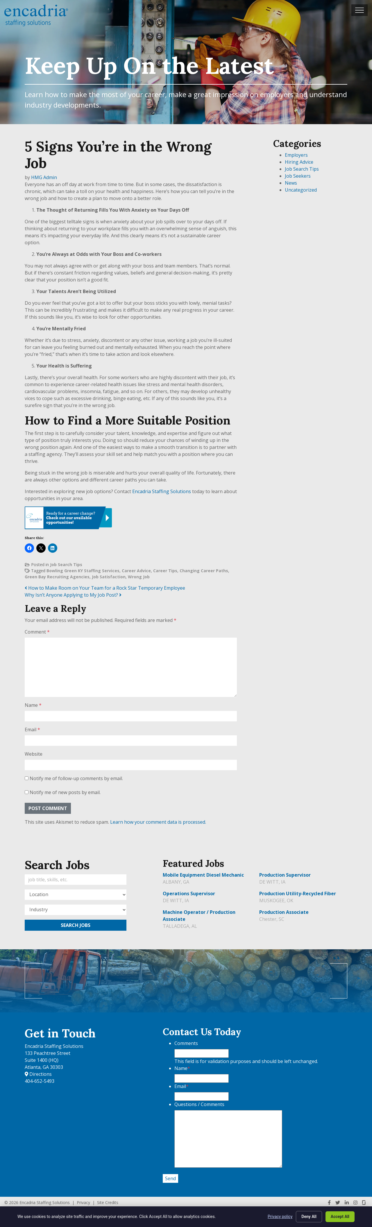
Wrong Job (139, 576)
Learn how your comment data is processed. (158, 822)
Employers (296, 155)
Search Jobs (75, 925)
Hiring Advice (299, 162)
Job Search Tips (66, 564)
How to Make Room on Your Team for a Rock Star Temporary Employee (105, 588)
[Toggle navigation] (359, 10)
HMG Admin (44, 177)
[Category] (75, 910)
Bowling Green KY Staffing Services (82, 570)
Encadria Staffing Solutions (161, 491)
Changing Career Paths (204, 570)
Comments (186, 1043)
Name (33, 705)
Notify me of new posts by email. (65, 792)
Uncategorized (301, 190)
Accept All (340, 1216)
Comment (37, 632)
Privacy (83, 1202)
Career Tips (165, 570)
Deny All (308, 1216)
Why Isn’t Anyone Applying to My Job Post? (73, 595)
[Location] (75, 894)
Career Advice (136, 570)
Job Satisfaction (109, 576)
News (291, 183)
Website (33, 754)
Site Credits (107, 1202)
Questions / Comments (199, 1104)
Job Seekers (298, 176)
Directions (38, 1074)
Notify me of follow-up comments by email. (76, 778)
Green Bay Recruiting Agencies (57, 576)
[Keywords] (75, 879)
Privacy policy (280, 1216)
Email (32, 729)
